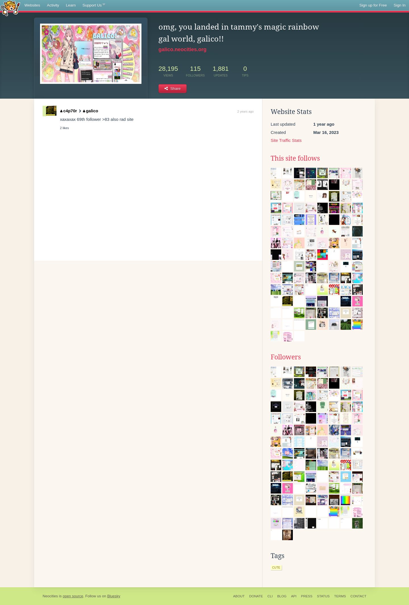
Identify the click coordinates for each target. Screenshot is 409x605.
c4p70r (68, 110)
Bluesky (113, 596)
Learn (71, 5)
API (294, 596)
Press (306, 596)
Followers (286, 357)
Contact (358, 596)
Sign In (400, 5)
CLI (270, 596)
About (239, 596)
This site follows (295, 158)
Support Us (94, 5)
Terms (340, 596)
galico (90, 110)
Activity (53, 5)
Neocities (50, 596)
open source (73, 596)
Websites (32, 5)
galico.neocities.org (182, 49)
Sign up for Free (373, 5)
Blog (282, 596)
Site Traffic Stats (286, 140)
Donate (256, 596)
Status (323, 596)
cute (276, 567)
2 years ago (245, 111)
